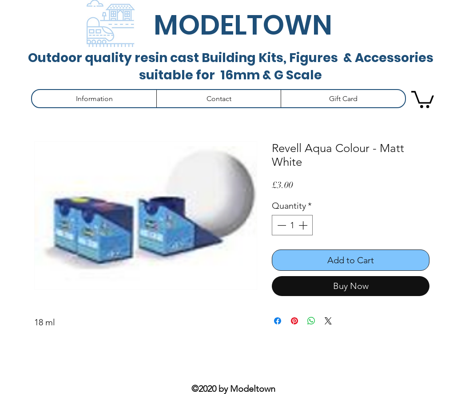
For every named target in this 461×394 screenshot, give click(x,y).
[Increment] (303, 225)
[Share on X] (328, 321)
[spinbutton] (292, 225)
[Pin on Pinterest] (294, 321)
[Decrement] (280, 225)
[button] (94, 98)
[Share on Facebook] (277, 321)
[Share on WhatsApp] (311, 321)
